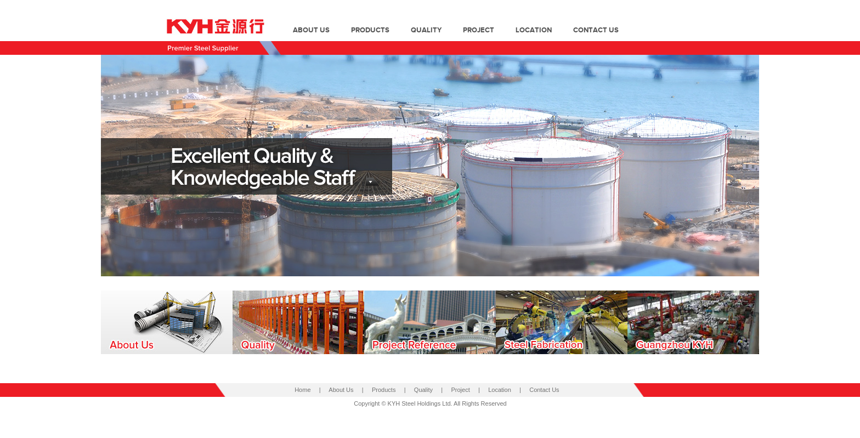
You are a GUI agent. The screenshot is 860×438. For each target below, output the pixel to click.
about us (311, 30)
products (370, 30)
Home (302, 389)
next (728, 156)
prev (131, 156)
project (478, 30)
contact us (596, 30)
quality (426, 30)
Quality (423, 389)
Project (460, 389)
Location (499, 389)
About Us (341, 389)
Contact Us (544, 389)
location (534, 30)
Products (383, 389)
